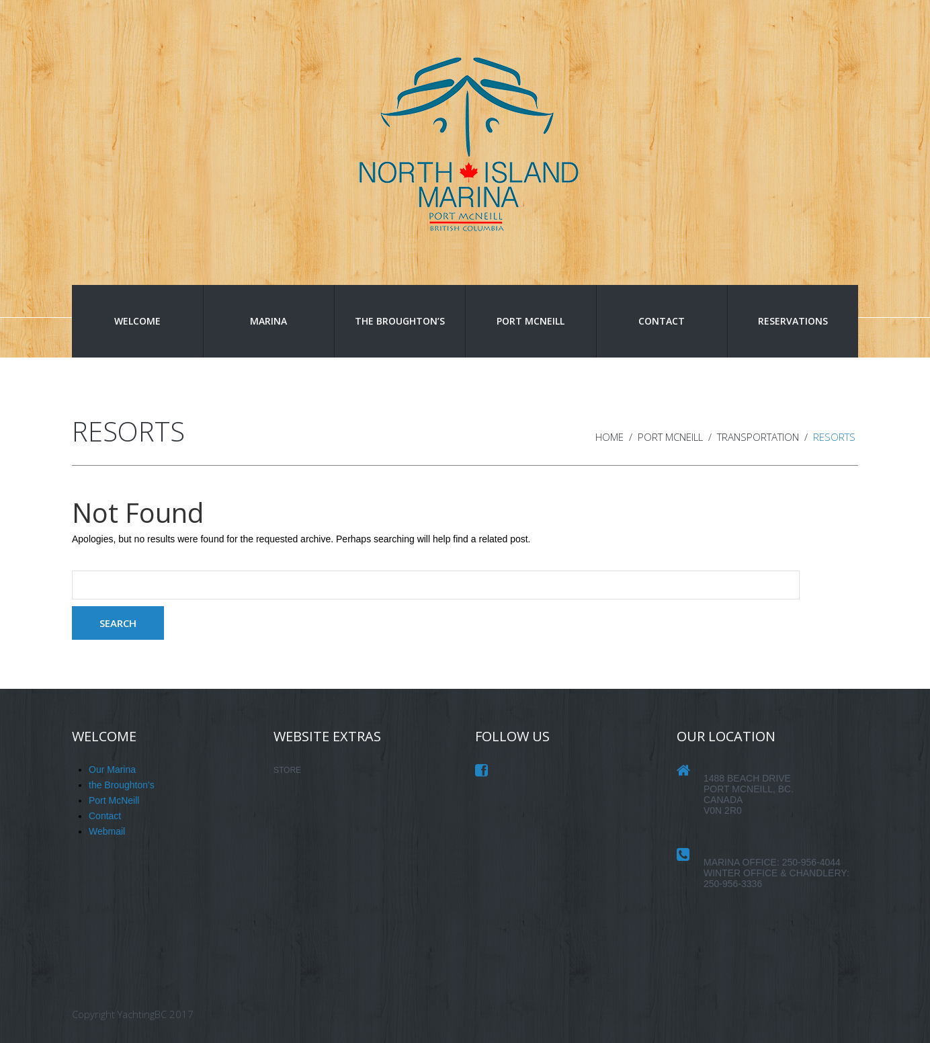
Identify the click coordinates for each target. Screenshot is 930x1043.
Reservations (793, 321)
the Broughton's (122, 785)
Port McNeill (530, 321)
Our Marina (112, 769)
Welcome (137, 321)
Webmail (107, 831)
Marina (268, 321)
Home (609, 437)
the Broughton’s (400, 321)
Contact (661, 321)
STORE (287, 770)
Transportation (758, 437)
